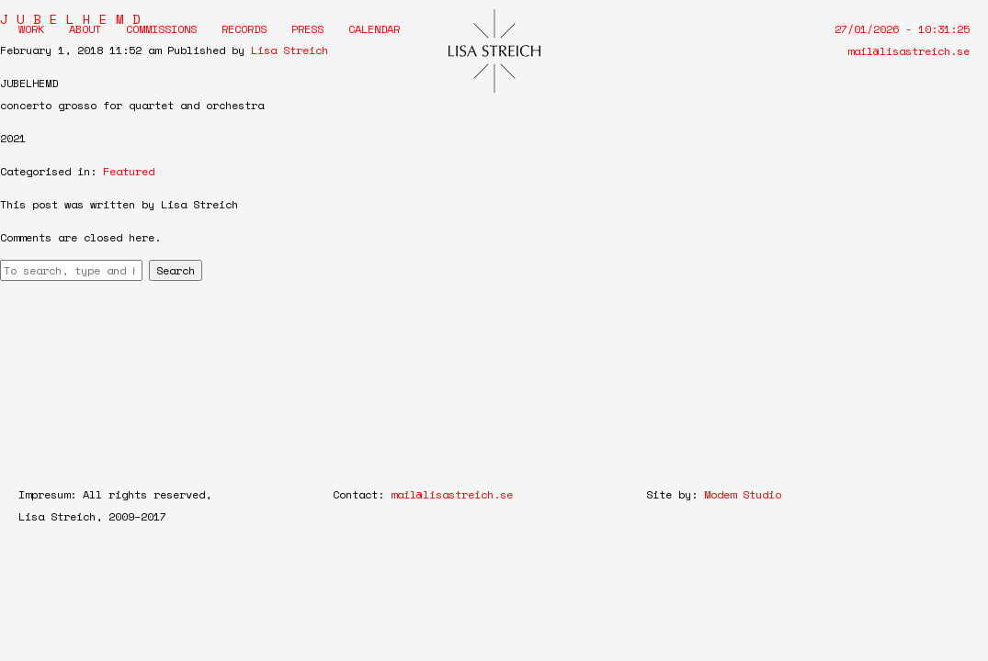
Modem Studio (742, 494)
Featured (128, 171)
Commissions (161, 29)
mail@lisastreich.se (908, 51)
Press (307, 29)
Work (31, 29)
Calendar (374, 29)
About (85, 29)
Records (244, 29)
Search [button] (175, 270)
